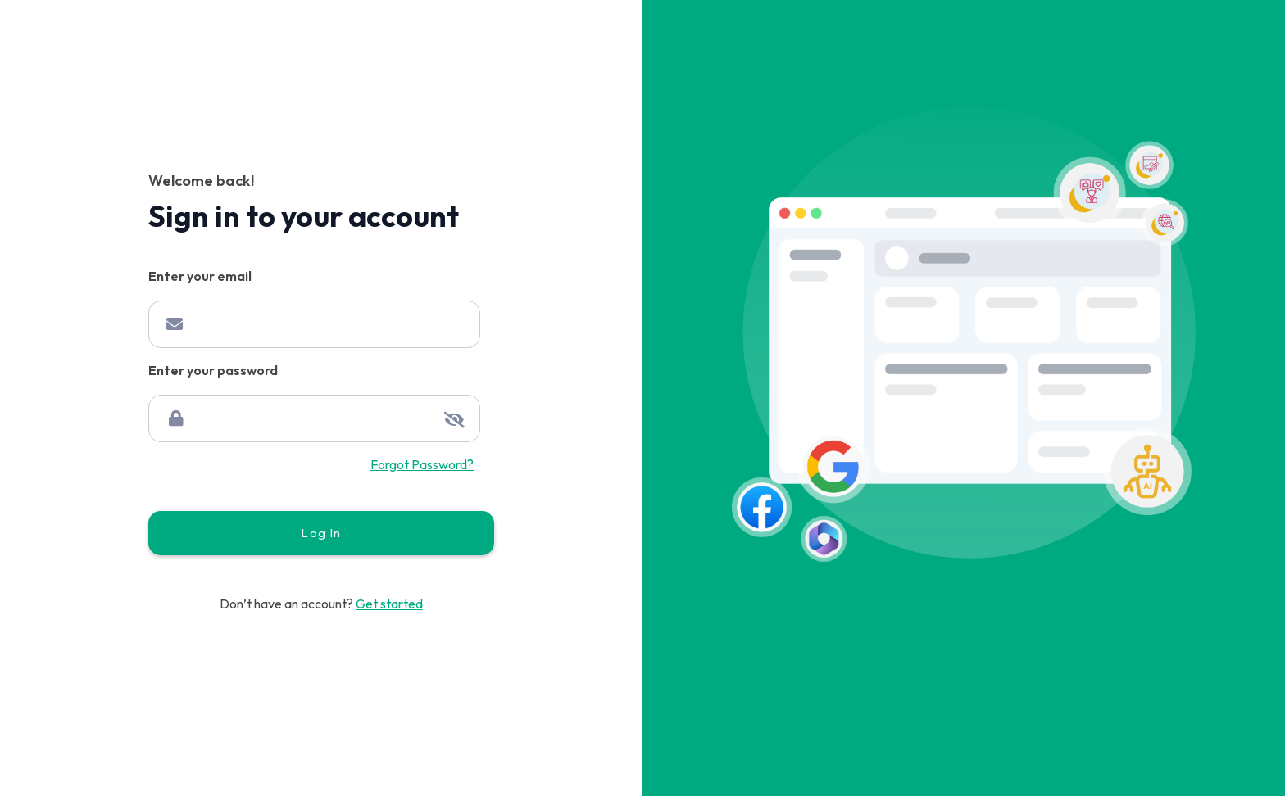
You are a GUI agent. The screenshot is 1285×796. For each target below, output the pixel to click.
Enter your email (200, 276)
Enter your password (213, 370)
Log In (321, 532)
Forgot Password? (422, 464)
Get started (389, 603)
